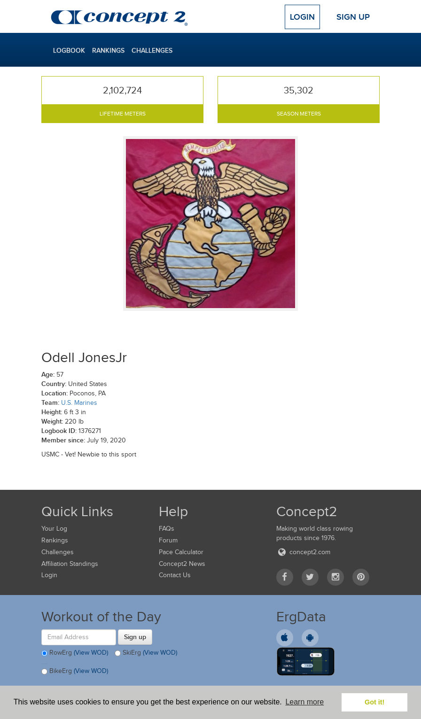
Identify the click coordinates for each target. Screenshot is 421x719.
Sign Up (353, 17)
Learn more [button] (304, 702)
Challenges (152, 50)
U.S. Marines (79, 402)
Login (302, 17)
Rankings (108, 50)
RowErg (74, 653)
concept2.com (303, 552)
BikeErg (74, 672)
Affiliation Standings (69, 563)
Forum (168, 540)
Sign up (135, 637)
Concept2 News (182, 563)
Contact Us (175, 575)
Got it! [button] (374, 702)
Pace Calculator (181, 552)
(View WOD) (91, 652)
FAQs (166, 528)
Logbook (69, 50)
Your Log (54, 528)
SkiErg (146, 653)
